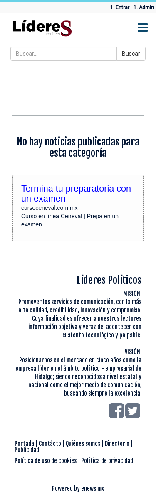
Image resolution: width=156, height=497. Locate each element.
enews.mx (92, 488)
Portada (24, 443)
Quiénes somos (83, 443)
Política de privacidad (107, 460)
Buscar (131, 53)
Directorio (117, 443)
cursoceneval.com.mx (49, 207)
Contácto (50, 443)
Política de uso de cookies (46, 460)
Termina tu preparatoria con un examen (76, 193)
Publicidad (27, 449)
